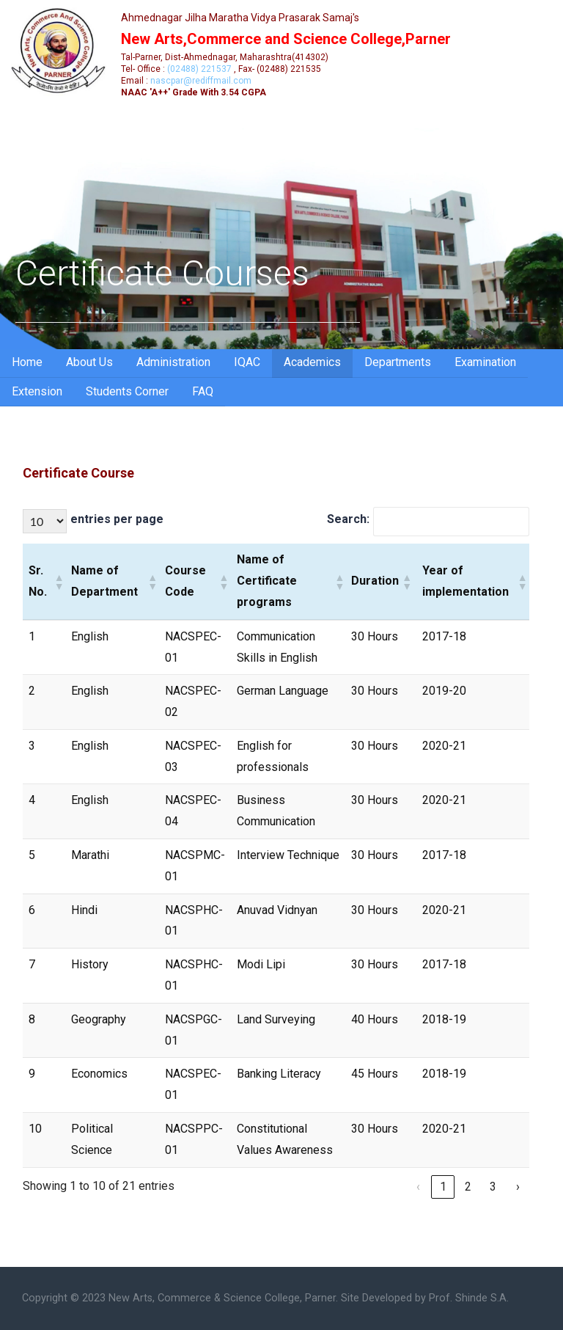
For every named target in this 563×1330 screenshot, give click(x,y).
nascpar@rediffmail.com (200, 81)
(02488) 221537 (199, 69)
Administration (173, 362)
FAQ (202, 391)
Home (27, 362)
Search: (348, 519)
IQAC (247, 362)
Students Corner (127, 391)
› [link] (518, 1187)
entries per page (116, 519)
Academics (312, 362)
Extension (37, 391)
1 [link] (443, 1187)
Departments (397, 362)
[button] (57, 582)
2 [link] (468, 1187)
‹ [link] (418, 1187)
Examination (485, 362)
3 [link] (493, 1187)
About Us (89, 362)
